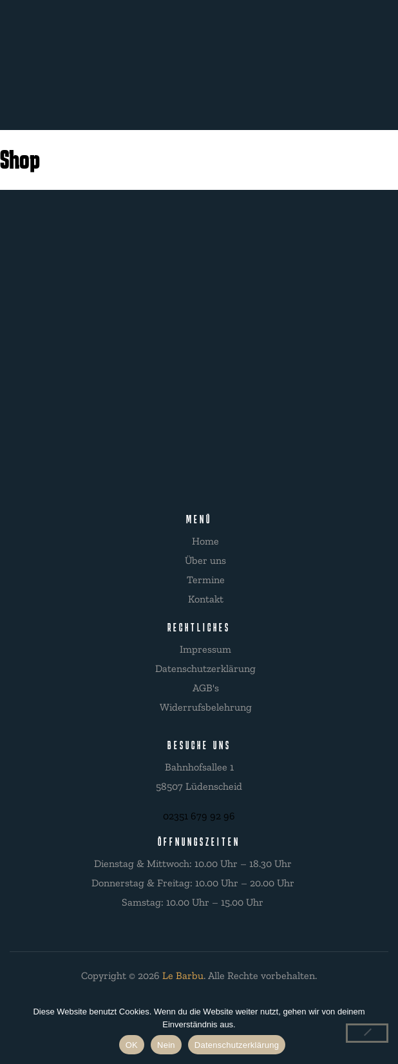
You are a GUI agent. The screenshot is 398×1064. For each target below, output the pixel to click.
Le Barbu (183, 975)
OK (132, 1045)
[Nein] (367, 1033)
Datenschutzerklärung (236, 1045)
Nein (166, 1045)
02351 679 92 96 (199, 816)
